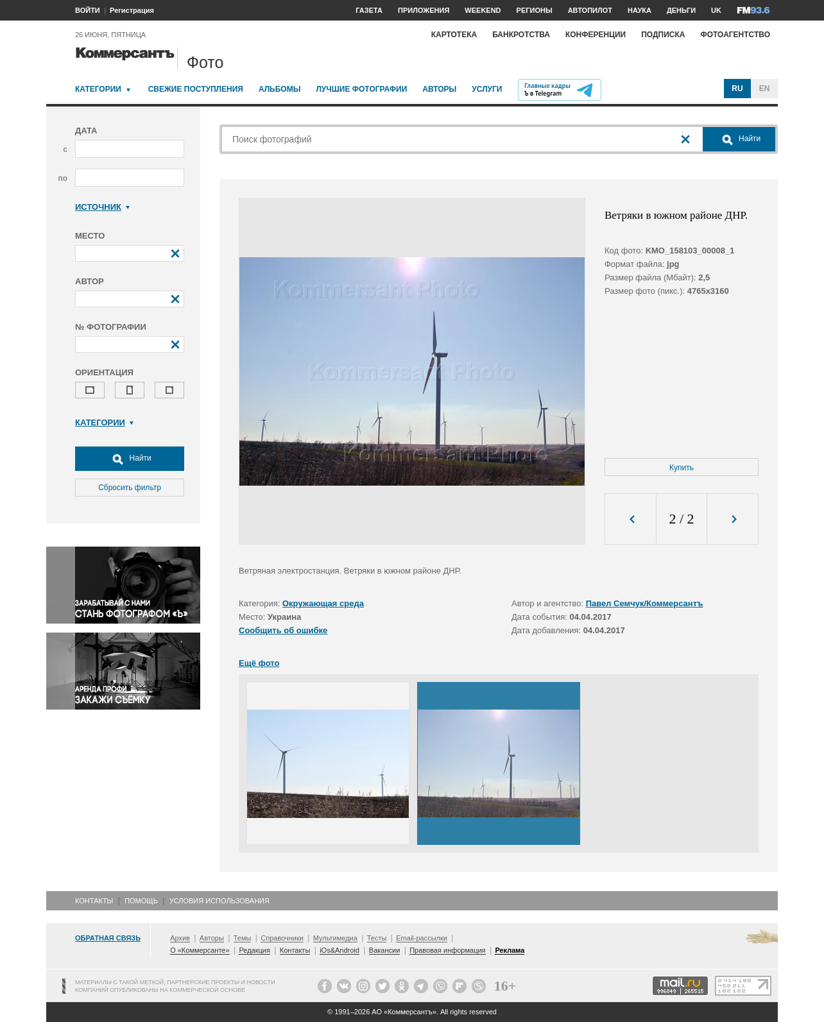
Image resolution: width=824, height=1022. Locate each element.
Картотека (454, 34)
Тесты (377, 938)
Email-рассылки (421, 938)
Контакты (94, 901)
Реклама (509, 950)
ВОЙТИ (87, 10)
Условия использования (219, 901)
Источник (102, 207)
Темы (243, 938)
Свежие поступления (195, 89)
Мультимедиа (335, 938)
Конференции (595, 34)
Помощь (141, 901)
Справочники (282, 938)
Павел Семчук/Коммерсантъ (644, 603)
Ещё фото (259, 663)
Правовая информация (447, 950)
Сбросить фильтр (129, 487)
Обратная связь (108, 938)
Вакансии (384, 950)
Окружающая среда (323, 603)
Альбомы (280, 89)
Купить (681, 467)
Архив (180, 938)
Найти (129, 458)
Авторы (439, 89)
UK (716, 10)
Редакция (254, 950)
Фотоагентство (735, 34)
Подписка (663, 34)
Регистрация (132, 10)
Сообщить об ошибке (283, 630)
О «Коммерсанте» (199, 950)
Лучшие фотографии (361, 89)
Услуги (487, 89)
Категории (98, 89)
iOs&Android (339, 950)
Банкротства (521, 34)
